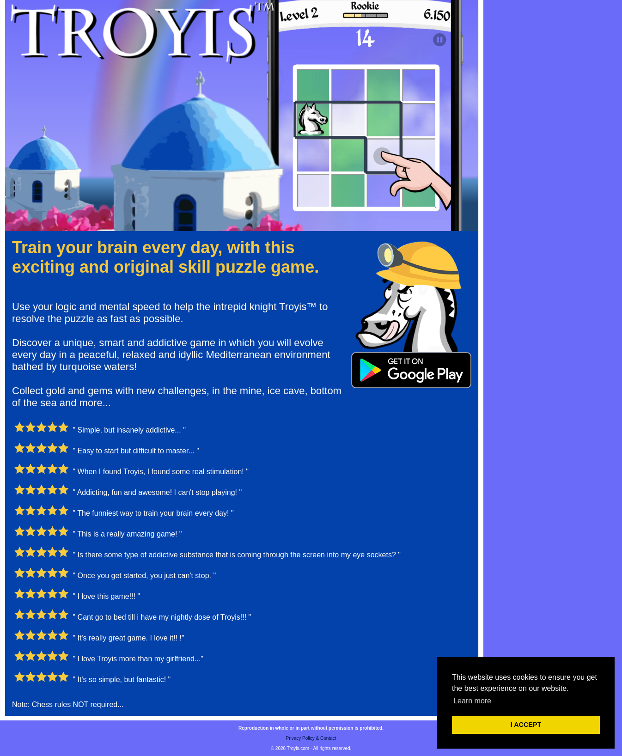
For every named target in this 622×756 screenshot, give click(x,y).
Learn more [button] (472, 701)
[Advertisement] (552, 138)
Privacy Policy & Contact (311, 738)
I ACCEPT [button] (526, 724)
